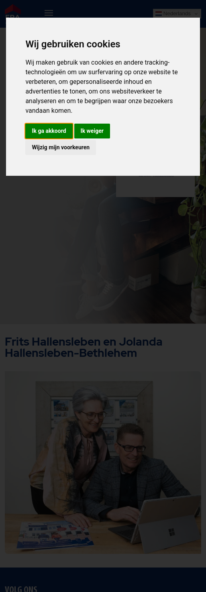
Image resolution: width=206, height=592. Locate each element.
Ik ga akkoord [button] (49, 131)
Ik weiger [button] (92, 131)
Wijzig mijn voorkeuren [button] (61, 147)
